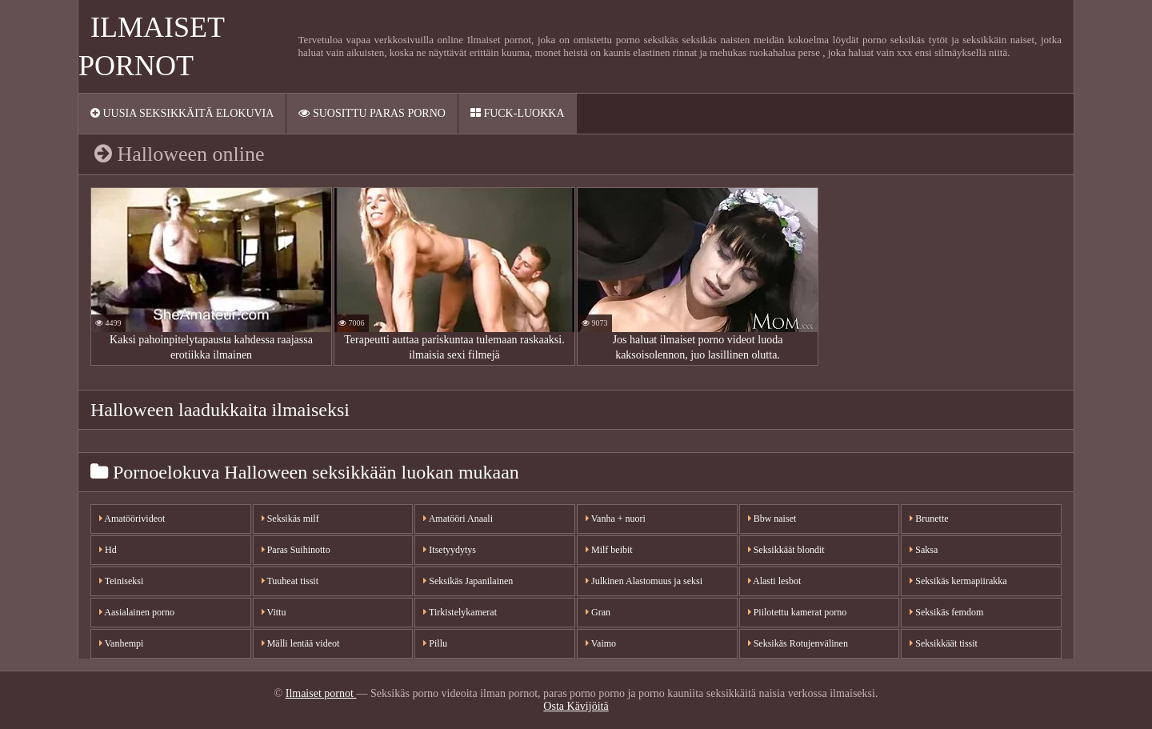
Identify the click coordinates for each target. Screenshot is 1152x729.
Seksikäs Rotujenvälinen (798, 643)
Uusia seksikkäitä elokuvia (182, 113)
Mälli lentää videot (301, 643)
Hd (108, 549)
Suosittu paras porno (371, 113)
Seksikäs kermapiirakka (958, 581)
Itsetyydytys (449, 549)
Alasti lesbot (775, 581)
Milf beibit (609, 549)
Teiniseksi (121, 581)
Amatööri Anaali (458, 518)
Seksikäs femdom (946, 612)
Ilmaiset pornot (321, 693)
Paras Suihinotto (296, 549)
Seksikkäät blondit (786, 549)
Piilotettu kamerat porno (797, 612)
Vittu (274, 612)
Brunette (929, 518)
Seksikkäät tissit (944, 643)
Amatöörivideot (132, 518)
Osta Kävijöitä (575, 706)
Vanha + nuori (616, 518)
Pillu (435, 643)
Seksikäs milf (290, 518)
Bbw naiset (772, 518)
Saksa (924, 549)
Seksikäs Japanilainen (468, 581)
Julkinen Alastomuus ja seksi (644, 581)
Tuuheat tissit (290, 581)
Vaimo (601, 643)
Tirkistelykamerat (460, 612)
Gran (598, 612)
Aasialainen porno (136, 612)
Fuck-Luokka (517, 113)
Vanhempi (121, 643)
